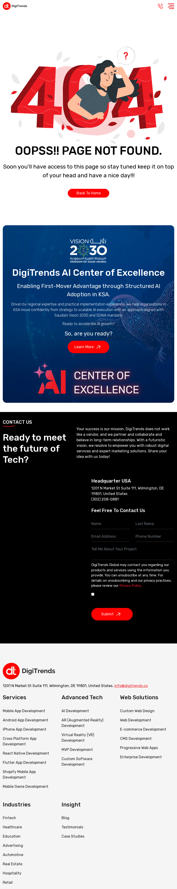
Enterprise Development (141, 757)
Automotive (13, 855)
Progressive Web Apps (139, 748)
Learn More (88, 347)
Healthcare (12, 827)
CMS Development (136, 738)
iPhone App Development (24, 729)
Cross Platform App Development (19, 741)
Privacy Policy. (130, 586)
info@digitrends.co (131, 686)
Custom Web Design (137, 711)
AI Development (75, 711)
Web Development (135, 720)
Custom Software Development (77, 762)
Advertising (13, 845)
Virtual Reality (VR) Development (78, 738)
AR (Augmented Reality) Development (82, 723)
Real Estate (12, 864)
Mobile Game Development (25, 786)
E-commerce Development (143, 729)
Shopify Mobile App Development (19, 774)
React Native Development (26, 753)
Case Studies (73, 836)
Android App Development (25, 720)
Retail (8, 882)
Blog (65, 818)
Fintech (9, 818)
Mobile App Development (24, 711)
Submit (112, 614)
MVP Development (77, 749)
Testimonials (72, 827)
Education (12, 836)
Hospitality (12, 873)
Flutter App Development (24, 762)
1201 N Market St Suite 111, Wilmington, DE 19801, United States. (58, 686)
